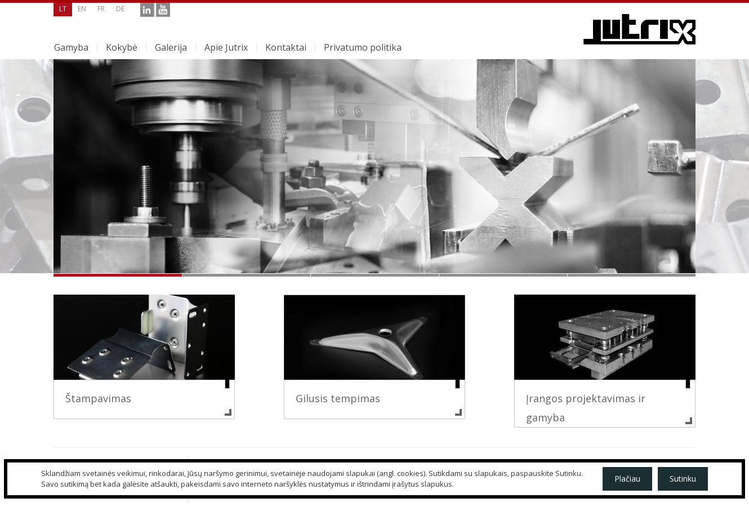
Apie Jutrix (226, 47)
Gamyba (71, 47)
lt (62, 9)
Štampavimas (98, 398)
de (120, 9)
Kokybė (121, 47)
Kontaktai (285, 47)
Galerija (171, 47)
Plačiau (627, 478)
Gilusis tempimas (338, 398)
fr (101, 9)
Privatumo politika (363, 47)
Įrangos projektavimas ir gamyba (585, 408)
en (82, 9)
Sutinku (683, 478)
